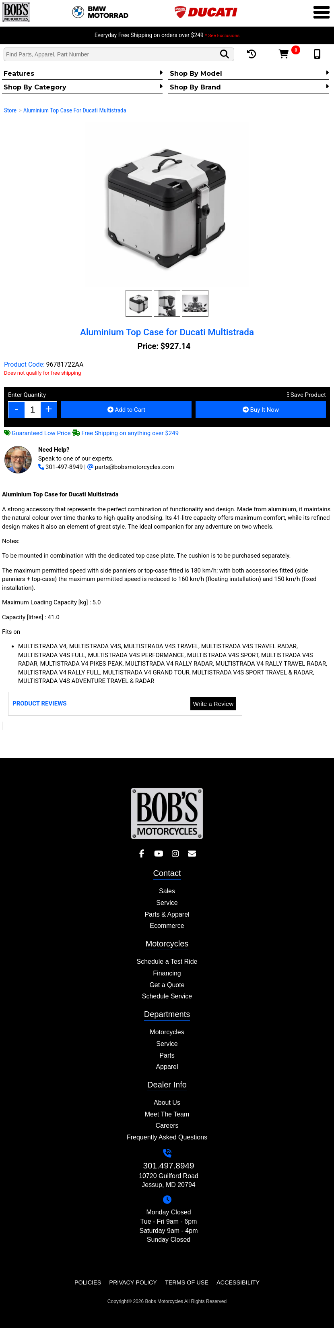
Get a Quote (166, 984)
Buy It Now (261, 409)
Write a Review (213, 703)
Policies (87, 1282)
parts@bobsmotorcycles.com (130, 467)
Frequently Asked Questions (167, 1137)
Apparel (167, 1066)
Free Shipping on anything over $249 (125, 433)
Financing (167, 973)
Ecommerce (167, 925)
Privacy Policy (133, 1282)
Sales (167, 891)
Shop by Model (249, 73)
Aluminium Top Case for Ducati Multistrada (74, 110)
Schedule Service (167, 996)
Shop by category (83, 87)
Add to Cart (126, 409)
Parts (166, 1055)
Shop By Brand (249, 87)
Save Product (306, 394)
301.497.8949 (168, 1165)
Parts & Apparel (166, 914)
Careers (167, 1125)
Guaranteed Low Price (37, 433)
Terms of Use (186, 1282)
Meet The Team (167, 1114)
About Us (167, 1102)
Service (166, 902)
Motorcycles (167, 1032)
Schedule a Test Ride (167, 961)
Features (83, 73)
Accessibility (238, 1282)
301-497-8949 (60, 467)
